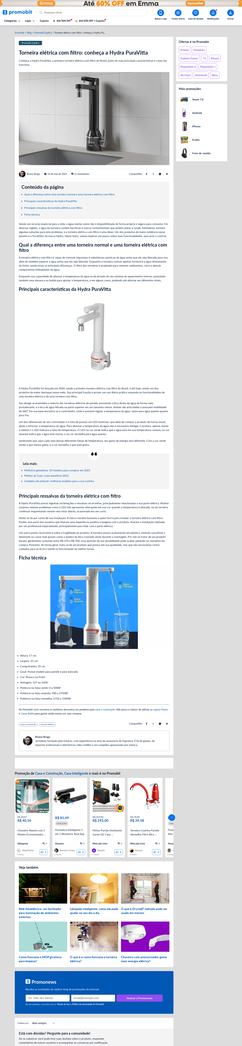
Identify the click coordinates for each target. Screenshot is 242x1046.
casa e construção (105, 707)
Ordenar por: (23, 1016)
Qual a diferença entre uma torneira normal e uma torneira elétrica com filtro (69, 192)
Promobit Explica (43, 30)
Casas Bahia (27, 711)
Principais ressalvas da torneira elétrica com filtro (53, 205)
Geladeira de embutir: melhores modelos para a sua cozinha (59, 479)
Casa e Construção (49, 771)
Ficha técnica (32, 212)
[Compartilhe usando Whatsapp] (160, 172)
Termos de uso (63, 997)
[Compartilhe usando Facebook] (146, 172)
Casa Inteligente (76, 771)
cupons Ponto (160, 707)
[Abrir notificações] (213, 15)
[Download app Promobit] (160, 15)
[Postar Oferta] (178, 15)
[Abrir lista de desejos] (195, 15)
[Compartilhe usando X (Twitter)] (153, 172)
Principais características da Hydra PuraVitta (50, 199)
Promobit (19, 30)
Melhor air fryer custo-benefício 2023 (46, 473)
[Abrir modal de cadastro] (230, 15)
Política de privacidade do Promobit (88, 997)
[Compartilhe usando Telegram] (166, 172)
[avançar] (171, 813)
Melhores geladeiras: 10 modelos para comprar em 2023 (57, 468)
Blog (29, 30)
